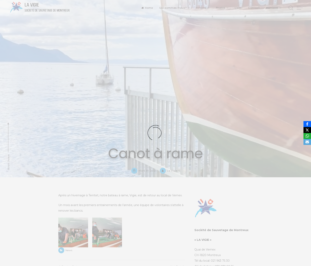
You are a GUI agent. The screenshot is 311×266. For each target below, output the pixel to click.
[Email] (307, 142)
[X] (307, 130)
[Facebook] (307, 124)
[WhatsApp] (307, 136)
